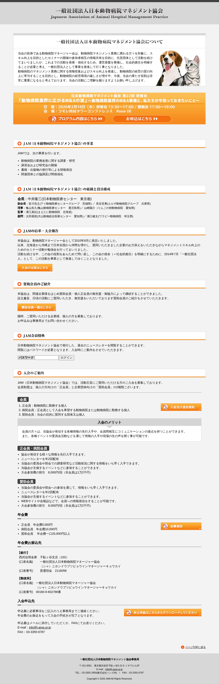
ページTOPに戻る (195, 647)
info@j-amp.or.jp (40, 627)
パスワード (26, 357)
